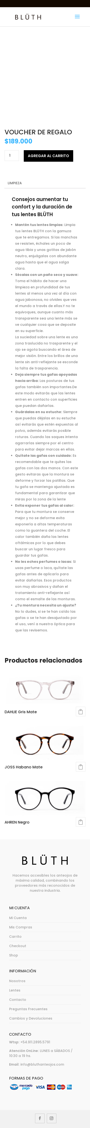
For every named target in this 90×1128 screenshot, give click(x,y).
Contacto (17, 999)
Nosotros (17, 981)
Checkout (17, 946)
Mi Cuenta (18, 917)
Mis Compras (20, 927)
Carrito (15, 936)
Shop (13, 955)
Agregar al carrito (48, 155)
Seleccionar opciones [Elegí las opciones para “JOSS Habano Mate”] (80, 767)
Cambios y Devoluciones (30, 1018)
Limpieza (15, 183)
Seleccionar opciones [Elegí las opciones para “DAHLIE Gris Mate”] (80, 711)
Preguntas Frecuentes (28, 1009)
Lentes (14, 990)
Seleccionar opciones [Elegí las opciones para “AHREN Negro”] (80, 822)
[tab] (45, 183)
